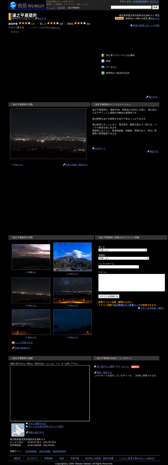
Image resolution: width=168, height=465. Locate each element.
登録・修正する (104, 372)
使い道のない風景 (105, 366)
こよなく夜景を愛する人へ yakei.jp (136, 458)
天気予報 (74, 458)
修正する (41, 18)
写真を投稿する (22, 348)
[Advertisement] (37, 67)
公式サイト (100, 148)
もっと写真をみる (24, 342)
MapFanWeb (59, 451)
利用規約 (48, 458)
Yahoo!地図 (45, 451)
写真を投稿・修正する (76, 164)
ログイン (154, 1)
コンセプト (32, 458)
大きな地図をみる (37, 423)
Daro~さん (55, 27)
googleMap (31, 451)
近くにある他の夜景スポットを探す (46, 426)
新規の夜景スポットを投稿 (146, 25)
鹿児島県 (61, 8)
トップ (52, 8)
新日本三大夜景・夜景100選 (99, 458)
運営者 (17, 458)
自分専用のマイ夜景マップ (127, 308)
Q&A (61, 458)
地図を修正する (36, 432)
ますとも (125, 366)
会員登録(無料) (140, 1)
